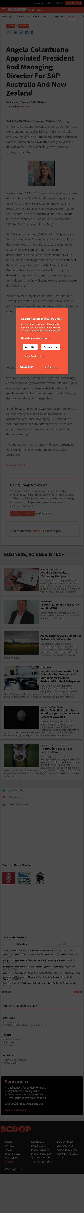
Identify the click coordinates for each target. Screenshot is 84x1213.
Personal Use (50, 347)
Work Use (30, 347)
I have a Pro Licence (33, 356)
